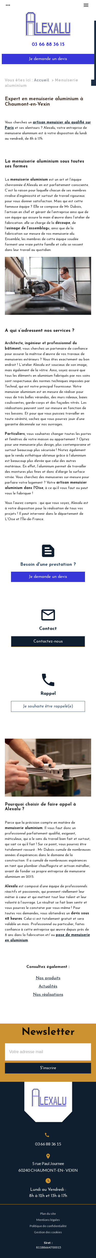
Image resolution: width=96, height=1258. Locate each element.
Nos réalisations (48, 995)
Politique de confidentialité (48, 1226)
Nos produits (48, 978)
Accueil (41, 80)
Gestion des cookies (48, 1232)
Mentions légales (48, 1220)
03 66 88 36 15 (48, 44)
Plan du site (48, 1213)
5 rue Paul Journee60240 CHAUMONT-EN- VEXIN (48, 1166)
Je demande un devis (48, 59)
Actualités (48, 986)
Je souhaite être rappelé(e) (48, 706)
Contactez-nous (48, 641)
